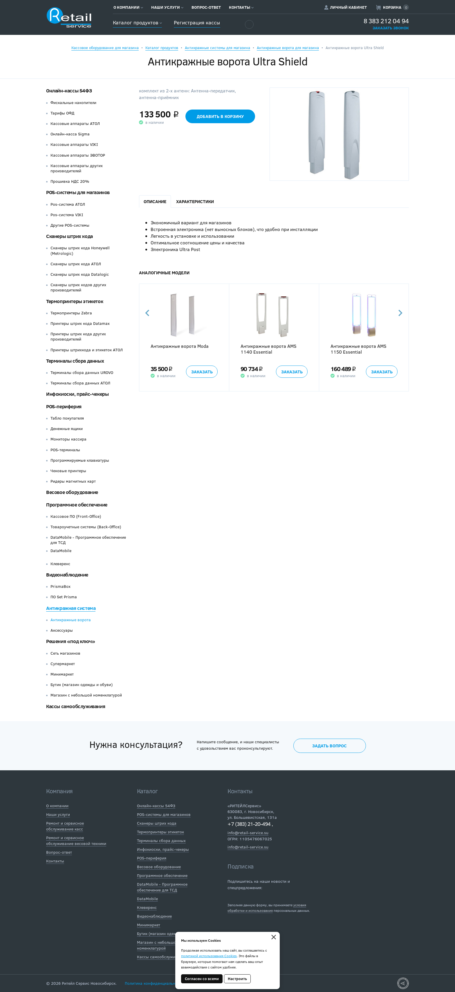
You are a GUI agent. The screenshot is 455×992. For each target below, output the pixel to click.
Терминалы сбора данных (75, 360)
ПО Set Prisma (63, 596)
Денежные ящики (66, 428)
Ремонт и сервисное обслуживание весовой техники (76, 840)
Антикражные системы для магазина (217, 47)
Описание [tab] (155, 201)
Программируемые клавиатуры (79, 460)
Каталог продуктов (137, 22)
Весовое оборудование (72, 492)
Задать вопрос (329, 746)
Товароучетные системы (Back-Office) (85, 526)
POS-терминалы (65, 449)
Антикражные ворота (70, 619)
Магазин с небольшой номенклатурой (86, 695)
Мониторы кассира (68, 439)
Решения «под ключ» (70, 641)
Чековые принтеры (68, 470)
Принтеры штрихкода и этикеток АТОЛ (86, 349)
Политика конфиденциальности (154, 983)
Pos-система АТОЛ (67, 204)
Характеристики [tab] (195, 201)
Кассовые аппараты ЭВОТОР (77, 155)
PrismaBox (60, 586)
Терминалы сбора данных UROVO (81, 372)
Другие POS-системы (69, 225)
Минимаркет (62, 674)
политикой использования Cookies (209, 955)
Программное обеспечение (76, 504)
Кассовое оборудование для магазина (105, 47)
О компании (128, 7)
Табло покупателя (67, 418)
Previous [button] (147, 313)
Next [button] (400, 313)
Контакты (241, 7)
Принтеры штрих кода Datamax (80, 323)
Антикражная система (70, 608)
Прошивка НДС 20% (69, 181)
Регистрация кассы (197, 22)
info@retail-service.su (248, 832)
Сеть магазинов (65, 653)
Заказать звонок (391, 28)
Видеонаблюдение (67, 574)
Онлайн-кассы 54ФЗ (69, 90)
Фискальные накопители (73, 102)
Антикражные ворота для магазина (288, 47)
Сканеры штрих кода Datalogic (79, 274)
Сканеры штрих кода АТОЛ (75, 263)
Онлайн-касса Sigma (70, 134)
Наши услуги (167, 7)
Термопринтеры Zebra (71, 313)
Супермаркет (62, 663)
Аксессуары (61, 630)
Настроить (237, 978)
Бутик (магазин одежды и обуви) (81, 684)
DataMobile (60, 550)
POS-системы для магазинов (78, 192)
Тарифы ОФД (62, 113)
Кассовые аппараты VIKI (74, 144)
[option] (184, 337)
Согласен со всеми (202, 978)
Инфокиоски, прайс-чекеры (77, 394)
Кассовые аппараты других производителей (76, 168)
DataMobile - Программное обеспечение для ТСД (88, 540)
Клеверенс (60, 563)
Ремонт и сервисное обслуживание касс (65, 826)
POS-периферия (64, 406)
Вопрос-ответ (206, 7)
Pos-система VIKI (66, 214)
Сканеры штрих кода (69, 236)
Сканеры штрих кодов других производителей (78, 287)
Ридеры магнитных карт (73, 481)
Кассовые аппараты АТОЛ (75, 123)
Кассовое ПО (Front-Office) (75, 516)
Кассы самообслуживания (75, 706)
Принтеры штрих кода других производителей (78, 336)
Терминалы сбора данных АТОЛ (80, 383)
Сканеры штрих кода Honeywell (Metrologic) (80, 250)
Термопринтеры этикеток (74, 301)
